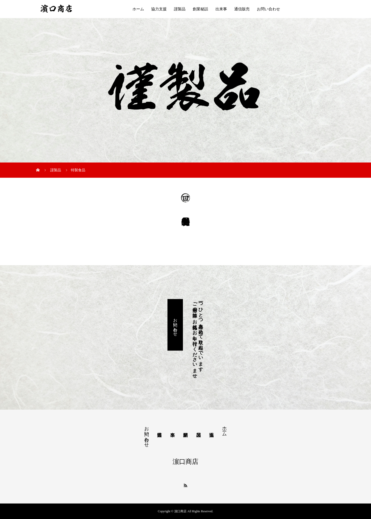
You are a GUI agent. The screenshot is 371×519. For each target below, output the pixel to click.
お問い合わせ (268, 9)
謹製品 (179, 9)
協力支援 (159, 9)
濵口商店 (185, 461)
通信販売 (242, 9)
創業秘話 (200, 9)
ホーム (138, 9)
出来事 (221, 9)
